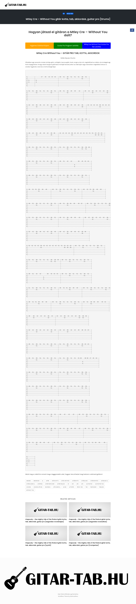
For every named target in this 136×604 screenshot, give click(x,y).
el (42, 488)
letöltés (71, 494)
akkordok (36, 488)
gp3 (73, 491)
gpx (82, 491)
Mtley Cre (70, 13)
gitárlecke (84, 488)
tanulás (101, 494)
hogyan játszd (38, 494)
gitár (47, 488)
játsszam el (56, 494)
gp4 (77, 491)
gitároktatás (94, 488)
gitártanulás (61, 491)
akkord (28, 488)
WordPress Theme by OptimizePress (68, 596)
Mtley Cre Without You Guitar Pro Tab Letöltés (98, 50)
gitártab (39, 491)
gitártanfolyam (49, 491)
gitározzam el (30, 491)
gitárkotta (75, 488)
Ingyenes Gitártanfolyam (37, 51)
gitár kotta (55, 488)
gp (68, 491)
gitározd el (104, 488)
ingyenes (48, 494)
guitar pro (89, 491)
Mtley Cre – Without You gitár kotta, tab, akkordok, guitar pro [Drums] (68, 21)
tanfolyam (93, 494)
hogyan (28, 494)
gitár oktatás (65, 488)
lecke (64, 494)
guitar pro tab (99, 491)
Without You (30, 497)
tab (86, 494)
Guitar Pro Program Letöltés (67, 51)
